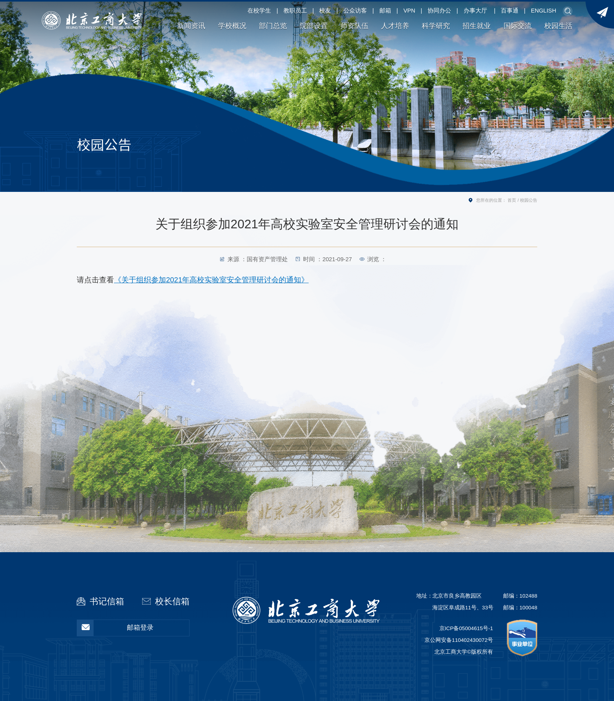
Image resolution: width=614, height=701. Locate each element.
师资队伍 (354, 26)
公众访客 (355, 10)
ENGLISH (543, 10)
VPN (409, 10)
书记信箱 (107, 601)
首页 (511, 200)
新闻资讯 (191, 26)
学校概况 (232, 26)
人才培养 (395, 26)
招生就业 (476, 26)
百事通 (509, 10)
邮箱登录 (115, 628)
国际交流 (518, 26)
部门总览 (273, 26)
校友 (325, 10)
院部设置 (314, 26)
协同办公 (439, 10)
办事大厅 (475, 10)
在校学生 (259, 10)
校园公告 (528, 200)
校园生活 (558, 26)
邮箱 (385, 10)
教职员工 (295, 10)
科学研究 (436, 26)
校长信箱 (172, 601)
